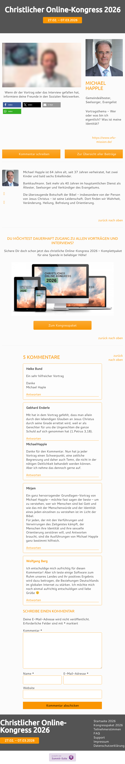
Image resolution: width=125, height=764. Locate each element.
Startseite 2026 (104, 721)
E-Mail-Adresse (75, 673)
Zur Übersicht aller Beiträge (93, 154)
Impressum (101, 741)
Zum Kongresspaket (62, 325)
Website (29, 688)
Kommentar (32, 630)
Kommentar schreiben (31, 154)
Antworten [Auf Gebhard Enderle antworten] (33, 438)
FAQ (96, 733)
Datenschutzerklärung (108, 745)
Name (28, 673)
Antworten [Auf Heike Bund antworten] (33, 394)
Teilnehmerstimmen (107, 729)
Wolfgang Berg (37, 561)
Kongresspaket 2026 (108, 725)
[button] (12, 104)
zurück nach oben (110, 220)
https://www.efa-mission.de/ (104, 139)
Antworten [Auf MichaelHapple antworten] (33, 475)
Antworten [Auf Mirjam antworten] (33, 547)
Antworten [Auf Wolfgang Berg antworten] (33, 600)
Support (99, 737)
